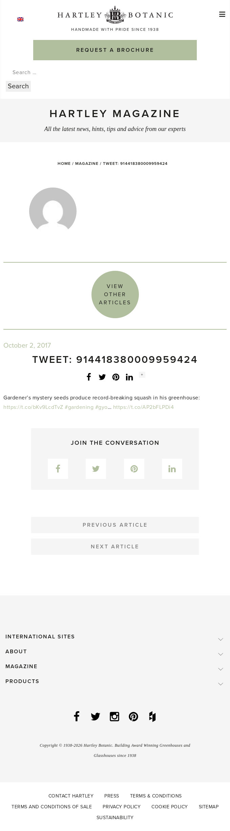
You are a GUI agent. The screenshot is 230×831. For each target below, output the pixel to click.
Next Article (115, 546)
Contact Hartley (71, 796)
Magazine (87, 163)
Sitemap (209, 807)
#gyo (101, 407)
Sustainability (115, 818)
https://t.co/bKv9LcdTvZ (33, 407)
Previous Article (115, 525)
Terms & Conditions (156, 796)
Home (64, 163)
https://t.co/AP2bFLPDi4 (143, 407)
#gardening (79, 407)
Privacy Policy (122, 807)
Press (111, 796)
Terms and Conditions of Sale (52, 807)
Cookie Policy (169, 807)
